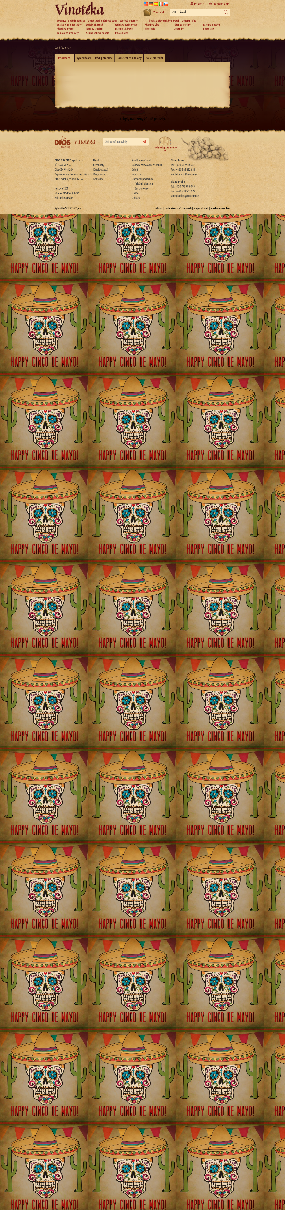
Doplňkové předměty (68, 33)
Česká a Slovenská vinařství (164, 20)
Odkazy (136, 198)
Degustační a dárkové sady (102, 20)
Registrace (99, 174)
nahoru (158, 208)
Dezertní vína (189, 20)
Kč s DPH (222, 4)
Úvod (96, 160)
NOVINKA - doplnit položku (71, 20)
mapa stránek (201, 208)
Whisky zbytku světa (126, 24)
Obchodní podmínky (142, 179)
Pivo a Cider (121, 33)
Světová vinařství (129, 20)
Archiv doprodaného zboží (165, 144)
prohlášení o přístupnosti (178, 208)
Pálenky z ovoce (65, 28)
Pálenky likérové (124, 28)
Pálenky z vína (152, 24)
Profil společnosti (141, 160)
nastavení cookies (220, 208)
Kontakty (98, 179)
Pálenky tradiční (94, 28)
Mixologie (150, 28)
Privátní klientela (144, 183)
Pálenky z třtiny (182, 24)
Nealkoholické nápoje (97, 33)
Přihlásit (199, 4)
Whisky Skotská (94, 24)
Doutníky (179, 28)
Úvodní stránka (62, 47)
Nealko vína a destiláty (69, 24)
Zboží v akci (154, 12)
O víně (135, 193)
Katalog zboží (100, 169)
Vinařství (136, 174)
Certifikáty (98, 165)
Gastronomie (142, 188)
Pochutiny (208, 28)
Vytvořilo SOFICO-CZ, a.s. (68, 208)
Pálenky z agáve (211, 24)
